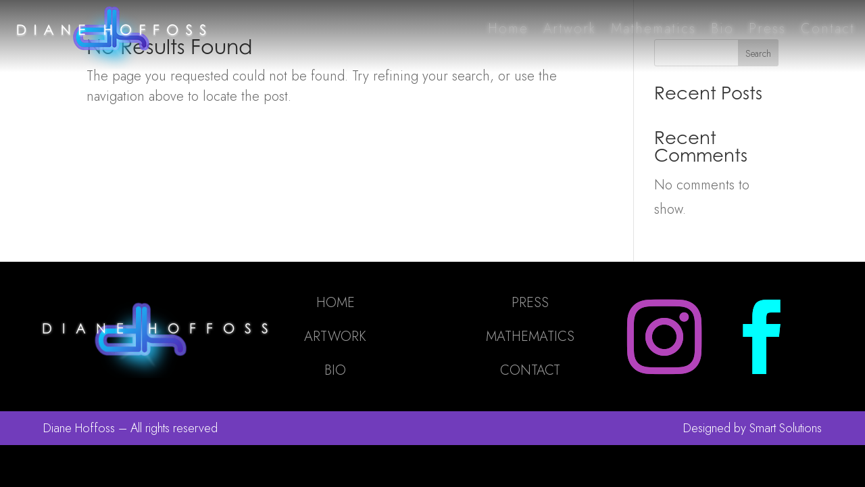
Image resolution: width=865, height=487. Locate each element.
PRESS (530, 302)
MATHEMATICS (530, 336)
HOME (335, 302)
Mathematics (653, 29)
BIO (335, 370)
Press (767, 29)
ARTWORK (335, 336)
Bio (722, 29)
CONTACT (530, 370)
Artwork (569, 29)
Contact (828, 29)
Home (508, 29)
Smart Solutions (785, 428)
